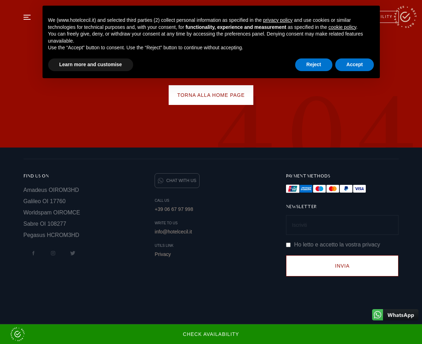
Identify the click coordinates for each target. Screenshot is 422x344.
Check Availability (125, 334)
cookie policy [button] (342, 27)
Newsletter (301, 206)
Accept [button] (354, 64)
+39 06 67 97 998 (174, 209)
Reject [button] (313, 64)
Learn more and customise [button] (90, 64)
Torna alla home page (211, 95)
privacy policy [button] (278, 20)
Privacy (163, 254)
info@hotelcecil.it (173, 231)
